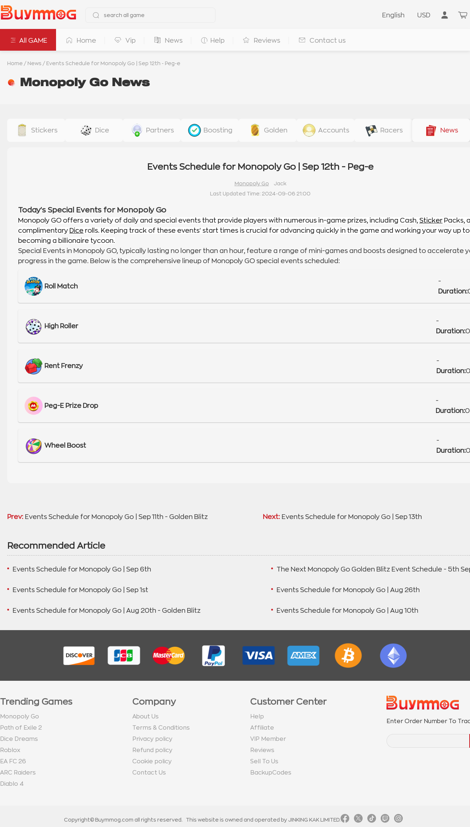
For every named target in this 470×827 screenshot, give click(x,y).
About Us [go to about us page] (145, 717)
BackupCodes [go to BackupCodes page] (270, 773)
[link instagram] (398, 819)
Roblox (10, 750)
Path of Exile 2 (21, 728)
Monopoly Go (252, 183)
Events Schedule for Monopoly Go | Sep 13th (352, 517)
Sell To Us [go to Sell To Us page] (264, 761)
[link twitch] (385, 819)
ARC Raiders (18, 773)
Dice (76, 230)
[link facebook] (345, 819)
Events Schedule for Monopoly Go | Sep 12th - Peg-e (113, 63)
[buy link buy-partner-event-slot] (152, 130)
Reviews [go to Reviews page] (262, 750)
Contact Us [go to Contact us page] (149, 773)
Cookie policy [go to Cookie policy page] (152, 761)
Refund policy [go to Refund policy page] (152, 750)
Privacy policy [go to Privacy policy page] (152, 739)
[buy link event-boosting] (210, 130)
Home (15, 63)
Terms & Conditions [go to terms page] (161, 728)
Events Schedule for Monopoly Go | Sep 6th (82, 569)
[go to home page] (38, 15)
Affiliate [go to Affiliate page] (262, 728)
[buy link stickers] (36, 130)
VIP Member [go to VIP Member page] (268, 739)
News (34, 63)
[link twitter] (358, 819)
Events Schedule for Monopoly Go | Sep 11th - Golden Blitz (116, 517)
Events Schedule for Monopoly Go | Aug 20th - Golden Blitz (107, 610)
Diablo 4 (12, 784)
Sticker (431, 220)
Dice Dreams (19, 739)
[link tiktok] (371, 819)
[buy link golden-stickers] (267, 130)
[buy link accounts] (325, 130)
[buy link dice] (94, 130)
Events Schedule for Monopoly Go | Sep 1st (80, 590)
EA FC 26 (13, 761)
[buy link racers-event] (383, 130)
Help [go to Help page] (257, 717)
